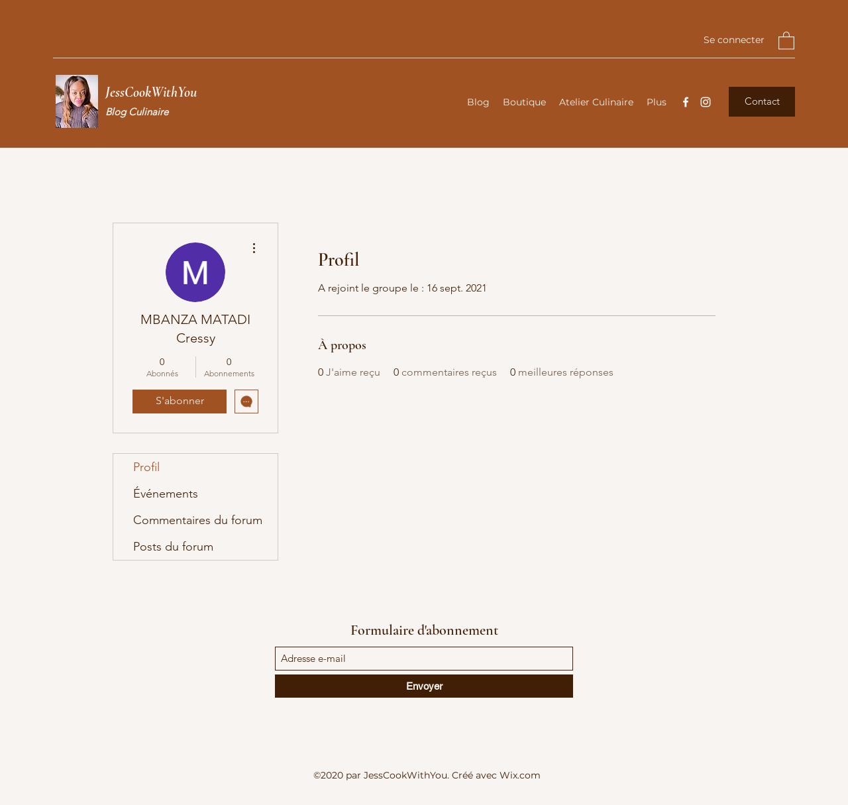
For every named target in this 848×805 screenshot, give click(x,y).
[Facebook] (685, 102)
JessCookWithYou (151, 92)
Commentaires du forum (197, 520)
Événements (165, 493)
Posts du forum (173, 546)
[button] (786, 40)
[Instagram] (705, 102)
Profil (146, 467)
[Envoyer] (424, 686)
